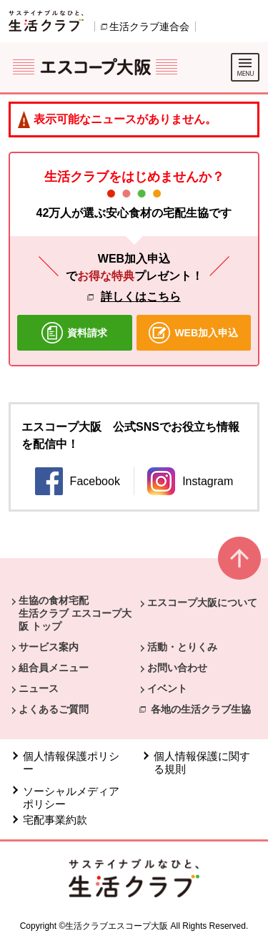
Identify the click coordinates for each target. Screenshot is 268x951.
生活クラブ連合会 (149, 26)
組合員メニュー (54, 667)
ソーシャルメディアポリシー (71, 797)
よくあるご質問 (54, 709)
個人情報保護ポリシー (71, 762)
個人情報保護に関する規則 (202, 762)
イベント (167, 688)
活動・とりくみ (182, 647)
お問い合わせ (177, 667)
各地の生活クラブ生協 (201, 709)
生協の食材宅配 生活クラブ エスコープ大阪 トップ (75, 613)
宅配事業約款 (56, 820)
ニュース (39, 688)
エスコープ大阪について (202, 602)
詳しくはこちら (141, 297)
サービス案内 (49, 647)
